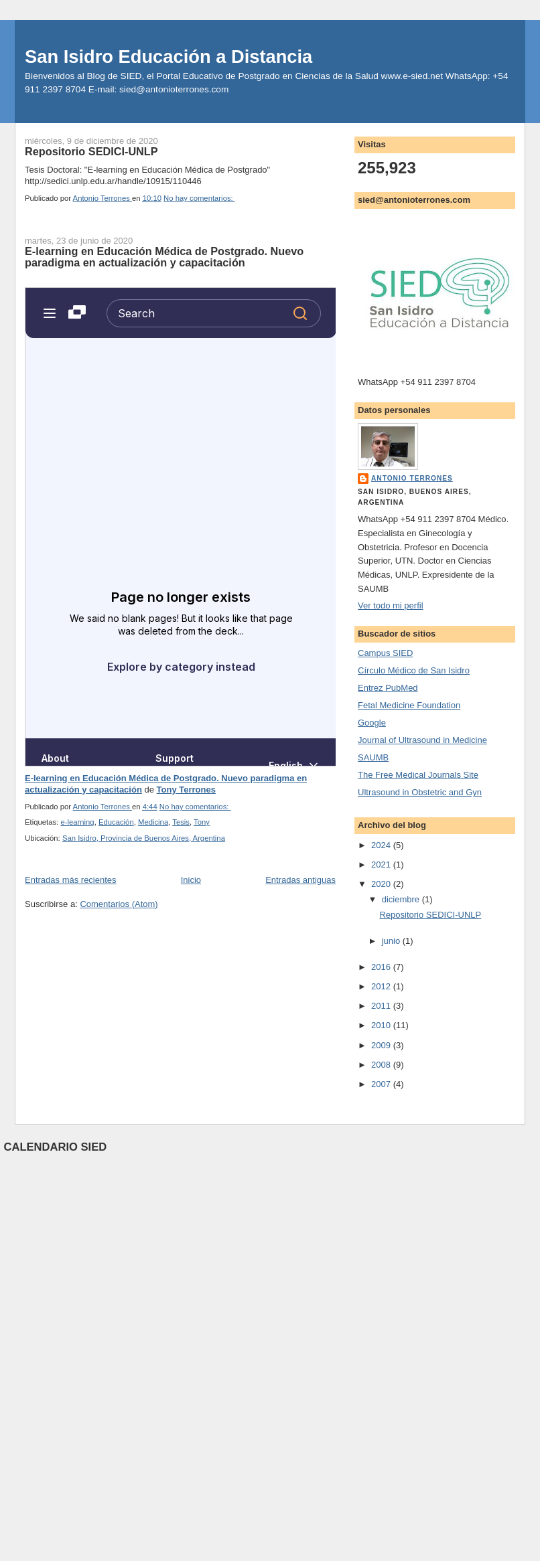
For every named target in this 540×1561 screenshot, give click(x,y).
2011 (382, 1006)
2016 (382, 967)
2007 (382, 1084)
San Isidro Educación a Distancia (168, 56)
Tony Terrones (186, 790)
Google (372, 723)
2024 (382, 845)
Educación (116, 822)
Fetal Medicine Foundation (409, 705)
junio (392, 941)
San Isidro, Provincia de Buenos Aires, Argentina (143, 838)
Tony (202, 822)
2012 (382, 986)
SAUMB (373, 757)
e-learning (77, 822)
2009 (382, 1045)
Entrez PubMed (388, 688)
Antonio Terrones (412, 478)
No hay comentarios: (199, 198)
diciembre (402, 899)
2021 (382, 864)
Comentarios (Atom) (118, 904)
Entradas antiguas (300, 880)
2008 (382, 1065)
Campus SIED (385, 653)
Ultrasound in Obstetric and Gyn (420, 792)
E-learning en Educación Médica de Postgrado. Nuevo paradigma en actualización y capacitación (164, 257)
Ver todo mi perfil (390, 605)
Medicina (153, 822)
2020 (382, 884)
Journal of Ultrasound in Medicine (422, 740)
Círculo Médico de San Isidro (414, 670)
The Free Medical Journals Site (418, 775)
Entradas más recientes (71, 880)
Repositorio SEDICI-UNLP (91, 151)
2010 (382, 1025)
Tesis (181, 822)
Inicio (191, 880)
